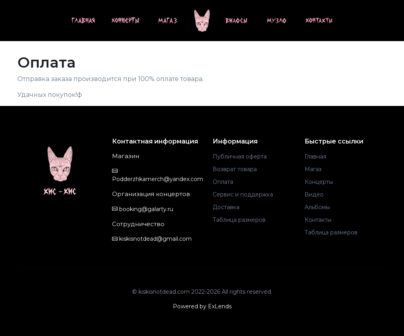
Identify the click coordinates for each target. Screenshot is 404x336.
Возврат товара (235, 169)
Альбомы (317, 207)
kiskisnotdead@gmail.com (152, 238)
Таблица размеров (239, 219)
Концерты (319, 181)
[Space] (60, 171)
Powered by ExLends (202, 306)
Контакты (318, 219)
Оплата (223, 181)
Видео (314, 194)
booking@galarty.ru (142, 209)
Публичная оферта (240, 156)
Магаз (313, 169)
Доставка (226, 207)
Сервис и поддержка (243, 194)
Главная (315, 156)
